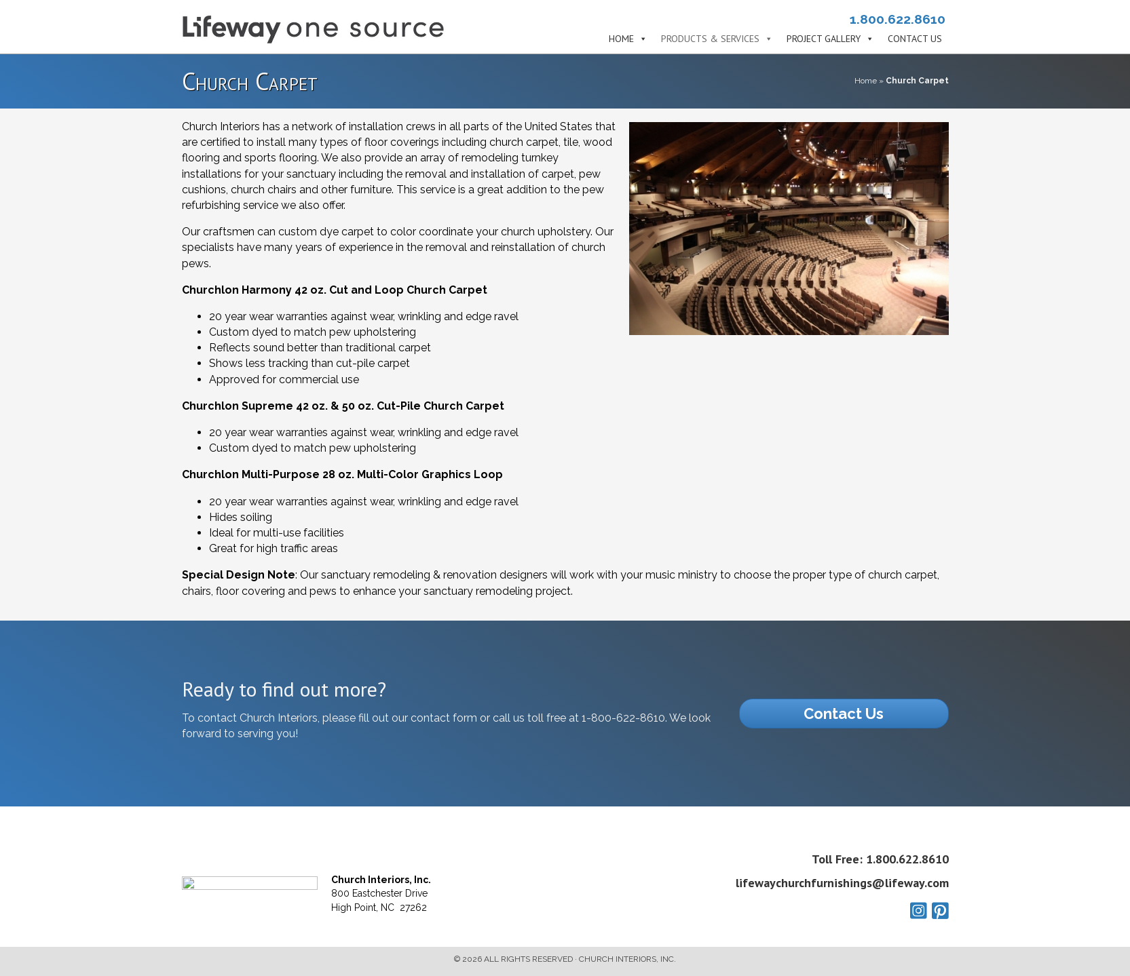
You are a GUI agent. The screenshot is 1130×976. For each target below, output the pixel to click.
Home (621, 39)
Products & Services (710, 39)
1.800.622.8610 (897, 19)
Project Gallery (824, 39)
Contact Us (915, 39)
